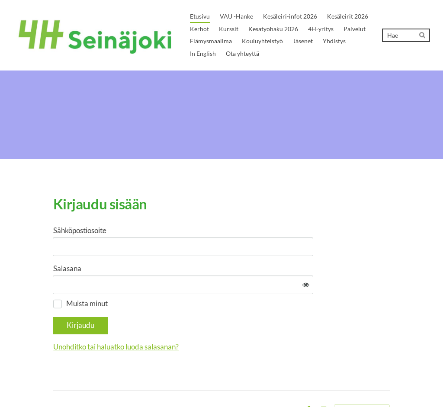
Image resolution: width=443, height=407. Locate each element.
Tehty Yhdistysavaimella (362, 384)
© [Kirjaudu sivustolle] (56, 383)
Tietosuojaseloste (245, 384)
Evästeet (286, 384)
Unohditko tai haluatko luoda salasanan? (203, 320)
